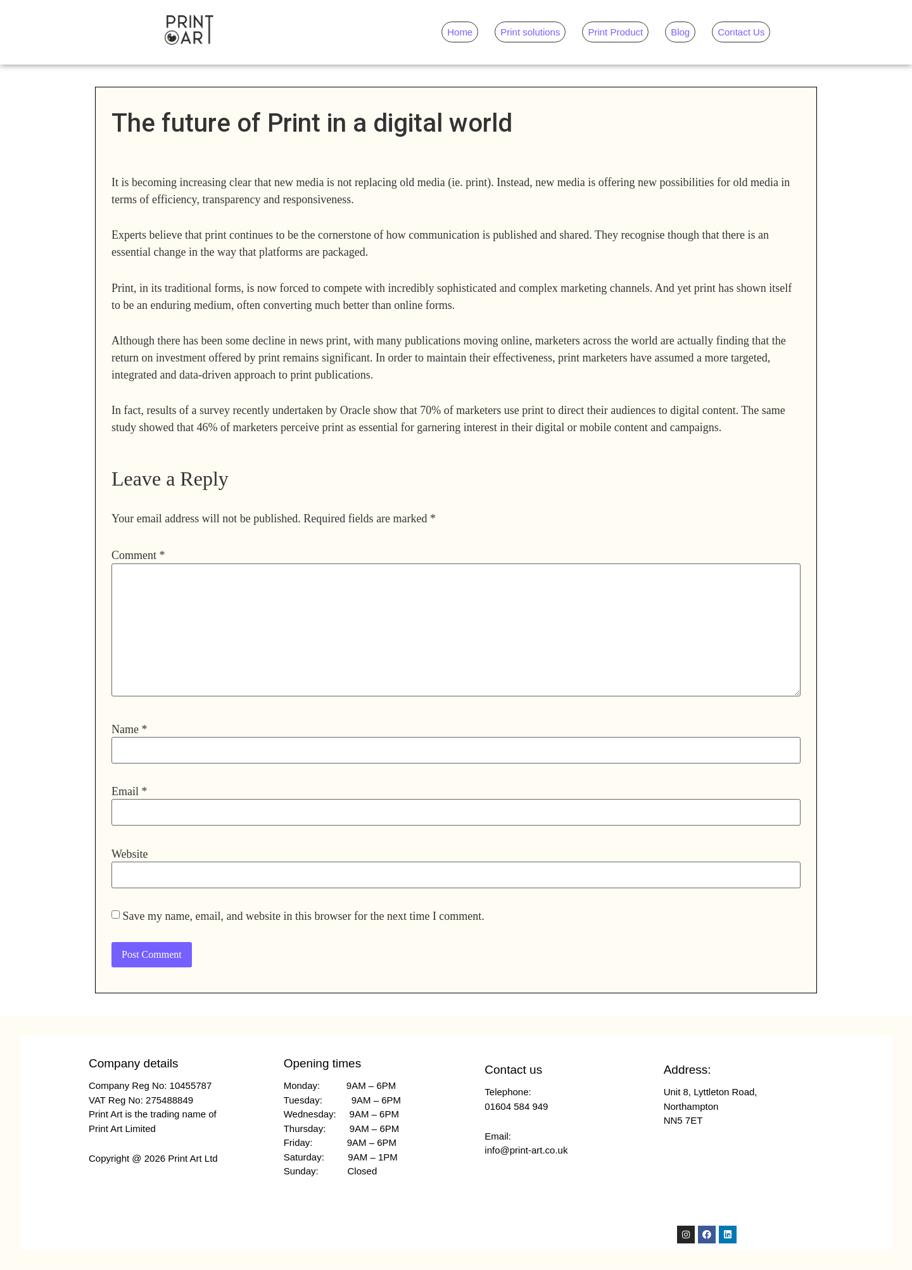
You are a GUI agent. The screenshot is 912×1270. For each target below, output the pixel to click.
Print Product (615, 32)
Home (459, 32)
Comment (138, 555)
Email (129, 791)
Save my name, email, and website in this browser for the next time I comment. (303, 916)
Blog (680, 32)
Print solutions (530, 32)
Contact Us (741, 32)
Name (129, 729)
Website (129, 854)
